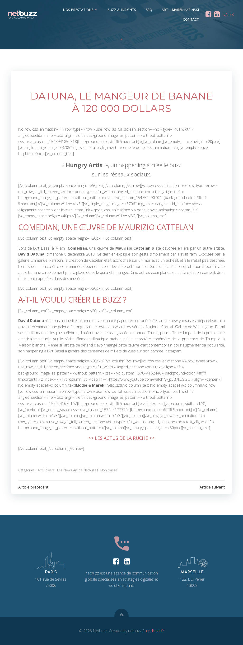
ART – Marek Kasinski (180, 9)
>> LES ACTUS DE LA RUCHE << (121, 438)
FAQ (148, 9)
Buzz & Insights (121, 9)
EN (226, 14)
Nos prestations (80, 9)
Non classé (108, 470)
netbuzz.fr (155, 630)
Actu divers (46, 470)
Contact (191, 19)
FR (231, 14)
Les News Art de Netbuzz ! (77, 470)
